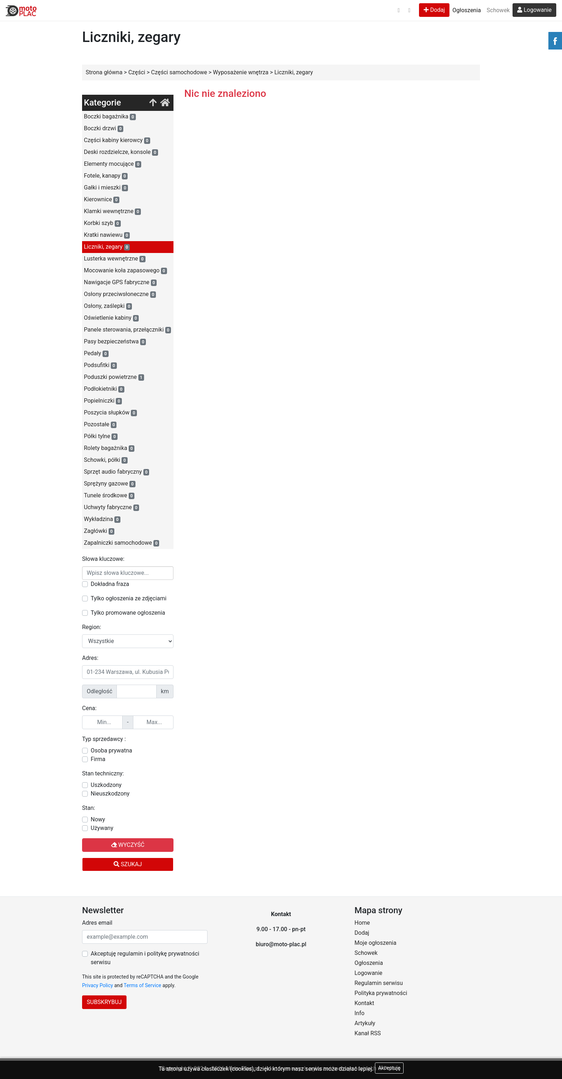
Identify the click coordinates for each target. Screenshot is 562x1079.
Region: (91, 627)
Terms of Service (142, 985)
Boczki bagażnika (110, 116)
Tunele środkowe (109, 495)
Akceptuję (389, 1068)
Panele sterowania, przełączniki (127, 329)
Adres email (97, 922)
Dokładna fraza (110, 584)
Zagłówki (99, 531)
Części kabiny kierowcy (117, 140)
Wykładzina (102, 519)
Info (359, 1013)
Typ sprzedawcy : (104, 739)
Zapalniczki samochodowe (121, 542)
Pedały (96, 353)
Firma (98, 759)
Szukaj (128, 864)
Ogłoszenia (466, 10)
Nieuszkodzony (110, 793)
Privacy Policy (97, 985)
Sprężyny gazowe (109, 483)
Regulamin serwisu (378, 983)
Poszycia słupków (110, 412)
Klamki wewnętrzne (112, 211)
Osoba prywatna (111, 750)
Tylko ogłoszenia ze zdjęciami (128, 598)
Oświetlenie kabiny (111, 318)
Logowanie (534, 9)
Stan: (88, 807)
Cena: (89, 708)
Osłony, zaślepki (108, 306)
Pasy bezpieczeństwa (115, 341)
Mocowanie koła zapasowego (125, 270)
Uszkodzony (106, 785)
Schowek (498, 10)
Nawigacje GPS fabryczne (120, 282)
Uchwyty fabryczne (111, 507)
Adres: (90, 658)
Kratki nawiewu (107, 235)
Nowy (98, 819)
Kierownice (101, 199)
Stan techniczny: (103, 773)
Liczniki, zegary (107, 246)
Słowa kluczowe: (103, 558)
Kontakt (364, 1003)
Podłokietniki (104, 389)
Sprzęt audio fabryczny (116, 471)
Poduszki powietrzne (114, 377)
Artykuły (364, 1023)
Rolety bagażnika (109, 448)
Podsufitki (100, 365)
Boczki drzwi (103, 128)
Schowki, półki (106, 460)
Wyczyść (127, 844)
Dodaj (434, 9)
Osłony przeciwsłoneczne (120, 294)
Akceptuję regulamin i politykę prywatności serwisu (145, 958)
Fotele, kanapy (106, 175)
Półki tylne (101, 436)
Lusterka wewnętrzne (115, 258)
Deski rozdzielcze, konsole (121, 152)
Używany (102, 828)
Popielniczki (103, 400)
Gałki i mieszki (106, 187)
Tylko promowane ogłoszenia (128, 612)
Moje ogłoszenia (375, 942)
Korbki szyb (102, 223)
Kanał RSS (367, 1033)
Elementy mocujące (112, 164)
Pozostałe (100, 424)
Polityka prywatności (380, 993)
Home (362, 922)
